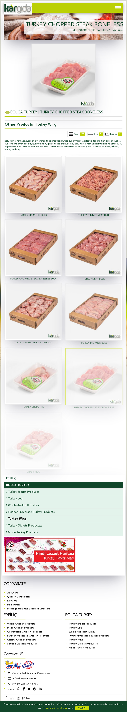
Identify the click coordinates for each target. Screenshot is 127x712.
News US (12, 601)
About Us (12, 593)
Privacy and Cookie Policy (54, 708)
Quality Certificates (18, 597)
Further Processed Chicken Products (28, 636)
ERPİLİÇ (11, 478)
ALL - (76, 134)
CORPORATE (15, 584)
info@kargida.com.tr (21, 679)
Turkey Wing (76, 640)
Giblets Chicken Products (21, 640)
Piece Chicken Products (20, 628)
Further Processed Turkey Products (30, 512)
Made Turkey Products (22, 532)
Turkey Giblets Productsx (24, 525)
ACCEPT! (82, 708)
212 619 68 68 (22, 684)
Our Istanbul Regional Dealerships (28, 673)
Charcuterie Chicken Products (24, 632)
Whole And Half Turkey (22, 505)
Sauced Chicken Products (22, 644)
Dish (94, 134)
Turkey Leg (14, 498)
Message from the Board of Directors (28, 609)
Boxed (113, 134)
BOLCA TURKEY (78, 615)
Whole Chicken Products (21, 624)
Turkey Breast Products (22, 491)
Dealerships (13, 605)
